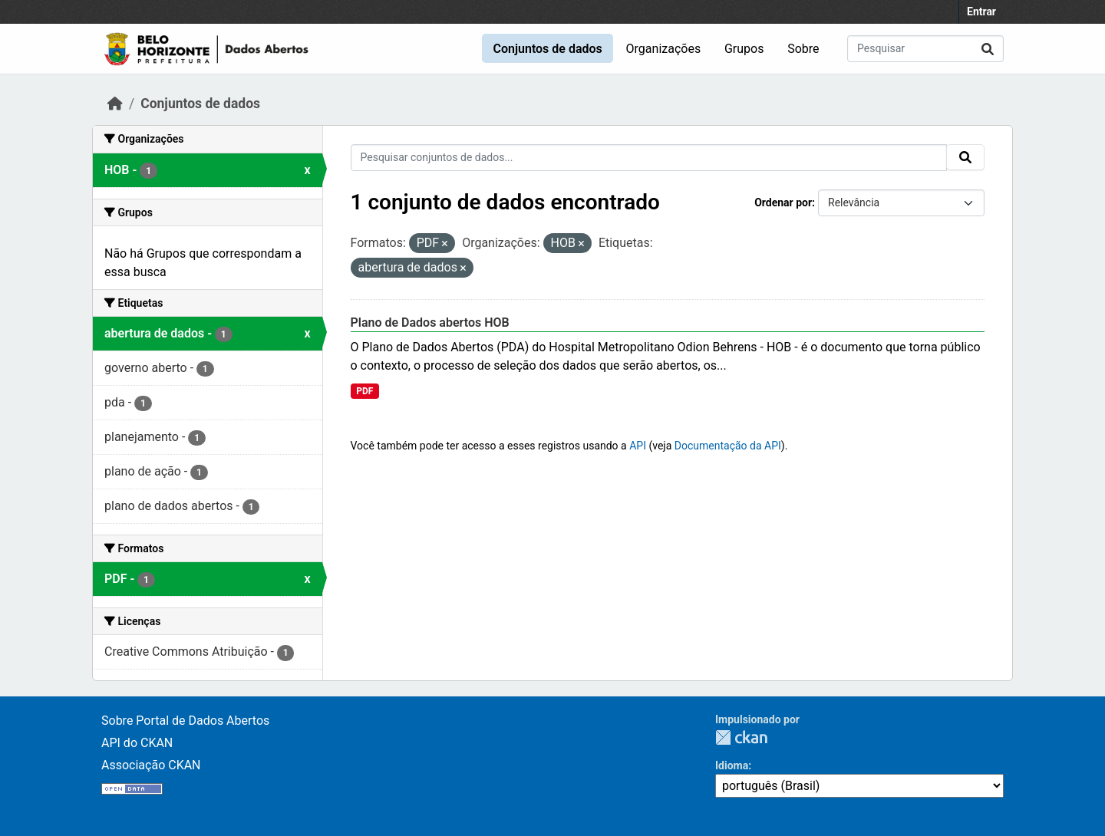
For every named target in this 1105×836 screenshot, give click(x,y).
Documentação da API (728, 445)
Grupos (744, 48)
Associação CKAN (151, 765)
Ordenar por (783, 202)
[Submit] (987, 48)
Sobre (803, 48)
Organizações (663, 48)
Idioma (731, 765)
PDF (364, 391)
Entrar (981, 11)
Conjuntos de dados (547, 48)
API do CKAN (137, 743)
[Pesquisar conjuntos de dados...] (925, 48)
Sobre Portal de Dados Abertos (185, 720)
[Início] (115, 103)
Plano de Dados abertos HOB (430, 322)
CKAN (741, 737)
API (637, 445)
